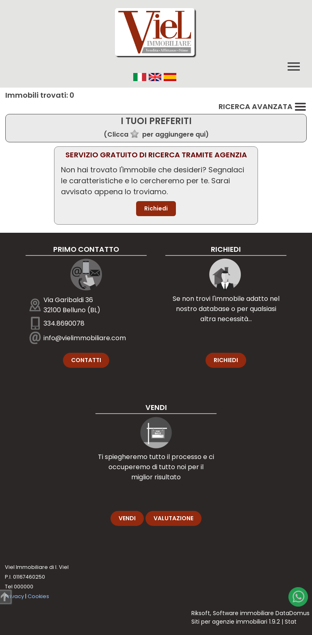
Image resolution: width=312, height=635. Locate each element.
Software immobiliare (243, 613)
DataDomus (292, 613)
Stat (291, 622)
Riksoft (200, 613)
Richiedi (156, 208)
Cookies (38, 596)
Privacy (14, 596)
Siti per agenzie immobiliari (229, 622)
